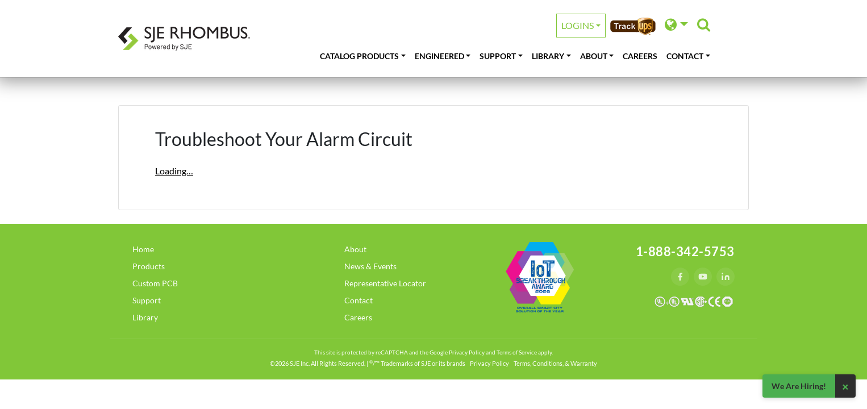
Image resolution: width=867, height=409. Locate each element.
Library (548, 56)
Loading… (174, 170)
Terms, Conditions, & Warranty (555, 363)
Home (143, 249)
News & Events (370, 266)
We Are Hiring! (799, 386)
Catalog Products (359, 56)
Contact (684, 56)
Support (498, 56)
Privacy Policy (467, 352)
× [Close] (845, 386)
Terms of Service (517, 352)
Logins (577, 25)
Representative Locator (385, 283)
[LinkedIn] (725, 277)
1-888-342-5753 (685, 251)
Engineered (439, 56)
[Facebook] (680, 277)
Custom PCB (155, 283)
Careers (640, 56)
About (593, 56)
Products (148, 266)
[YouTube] (703, 277)
